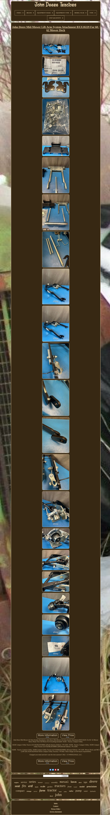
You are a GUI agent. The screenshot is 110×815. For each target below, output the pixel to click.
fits (24, 786)
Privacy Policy (55, 809)
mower (40, 782)
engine (16, 782)
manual (64, 782)
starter (35, 791)
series (32, 781)
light (85, 782)
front (70, 786)
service (24, 782)
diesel (51, 796)
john (58, 795)
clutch (36, 787)
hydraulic (93, 791)
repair (60, 791)
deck (80, 782)
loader (75, 787)
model (82, 787)
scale (42, 786)
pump (79, 790)
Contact (55, 806)
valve (71, 791)
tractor (52, 790)
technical (47, 782)
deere (93, 781)
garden (50, 787)
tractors (60, 786)
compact (20, 790)
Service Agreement (56, 812)
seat (17, 786)
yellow (65, 791)
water (86, 791)
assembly (54, 782)
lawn (73, 781)
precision (92, 786)
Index (56, 803)
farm (42, 790)
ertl (30, 786)
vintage (29, 791)
